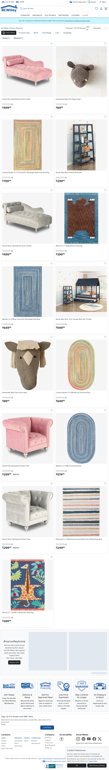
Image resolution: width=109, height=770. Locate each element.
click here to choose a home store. (77, 21)
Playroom (19, 28)
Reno (16, 743)
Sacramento (35, 743)
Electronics (50, 15)
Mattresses (64, 15)
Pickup (12, 28)
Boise (26, 741)
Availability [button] (67, 33)
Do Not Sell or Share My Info (52, 761)
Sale (85, 15)
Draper (3, 741)
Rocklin (34, 741)
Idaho (27, 738)
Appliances (37, 15)
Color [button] (57, 33)
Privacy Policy (93, 761)
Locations (6, 734)
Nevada (18, 738)
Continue (47, 728)
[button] (8, 33)
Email (3, 724)
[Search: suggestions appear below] (55, 8)
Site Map (64, 761)
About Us (48, 748)
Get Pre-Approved (77, 2)
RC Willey (5, 28)
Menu (102, 2)
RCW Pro (48, 738)
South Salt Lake (7, 748)
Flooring (75, 15)
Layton (3, 743)
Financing (48, 743)
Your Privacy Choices (97, 765)
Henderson (18, 741)
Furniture (25, 15)
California (36, 738)
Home (40, 758)
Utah (3, 738)
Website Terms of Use (60, 758)
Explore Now (14, 662)
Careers (48, 740)
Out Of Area (7, 2)
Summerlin (18, 746)
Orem (3, 746)
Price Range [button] (46, 33)
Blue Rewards (50, 745)
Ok (77, 765)
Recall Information (48, 758)
